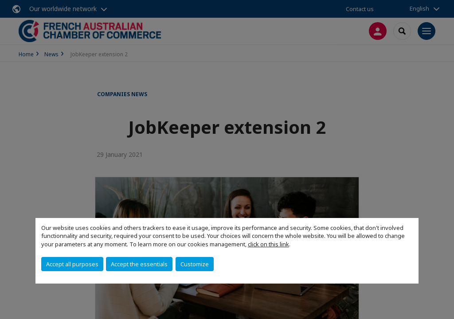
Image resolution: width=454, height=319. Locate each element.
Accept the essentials (139, 264)
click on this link (268, 244)
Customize (194, 264)
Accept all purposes (72, 264)
